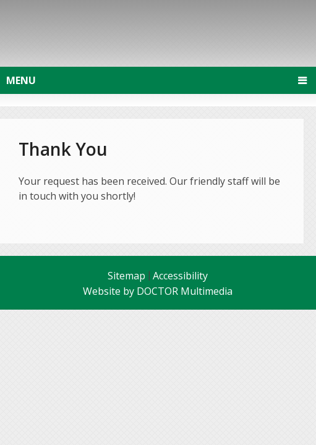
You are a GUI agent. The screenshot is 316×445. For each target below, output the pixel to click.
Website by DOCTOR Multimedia (158, 291)
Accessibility (180, 275)
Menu (21, 80)
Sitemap (126, 275)
